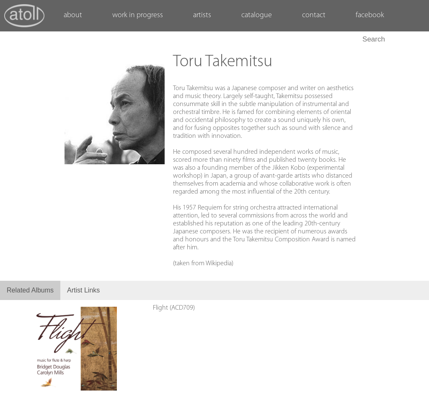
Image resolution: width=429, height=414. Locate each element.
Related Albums (30, 290)
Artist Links (83, 290)
